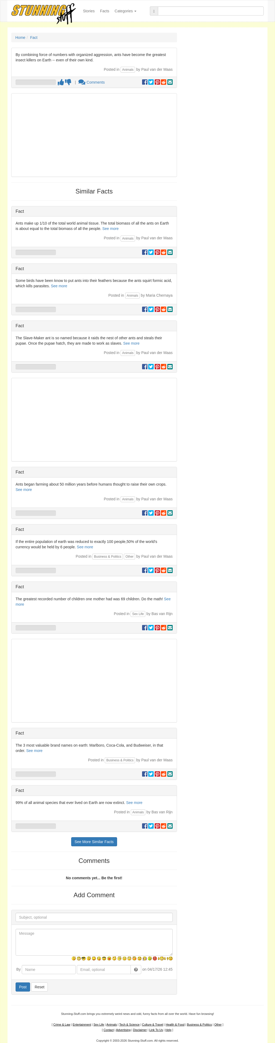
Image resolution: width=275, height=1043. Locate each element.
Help (168, 1029)
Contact (109, 1029)
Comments (91, 82)
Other (129, 556)
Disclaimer (140, 1029)
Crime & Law (61, 1024)
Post (23, 987)
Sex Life (138, 614)
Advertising (123, 1029)
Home (20, 37)
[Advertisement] (94, 135)
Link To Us (156, 1029)
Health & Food (175, 1024)
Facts (104, 11)
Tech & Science (129, 1024)
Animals (128, 70)
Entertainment (82, 1024)
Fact (33, 37)
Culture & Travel (152, 1024)
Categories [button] (126, 11)
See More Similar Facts (94, 842)
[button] (136, 969)
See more (110, 228)
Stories (90, 10)
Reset (40, 987)
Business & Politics (107, 556)
